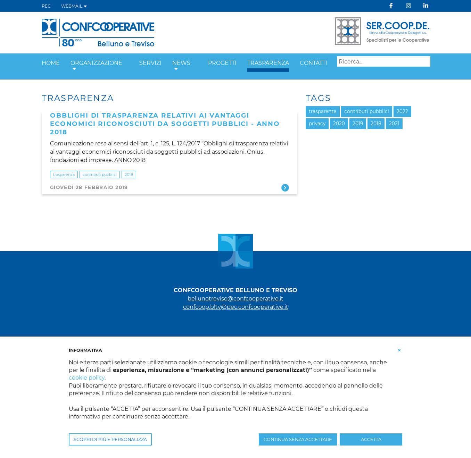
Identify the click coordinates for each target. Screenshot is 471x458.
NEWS (181, 63)
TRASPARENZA (268, 63)
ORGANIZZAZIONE (96, 63)
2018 (129, 174)
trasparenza (64, 174)
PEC (46, 6)
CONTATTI (313, 63)
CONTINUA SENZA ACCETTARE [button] (298, 439)
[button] (74, 69)
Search (331, 71)
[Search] (383, 61)
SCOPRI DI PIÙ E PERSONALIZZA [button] (110, 439)
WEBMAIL (74, 6)
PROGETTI (222, 63)
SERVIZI (150, 63)
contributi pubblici (100, 174)
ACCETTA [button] (371, 439)
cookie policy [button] (87, 377)
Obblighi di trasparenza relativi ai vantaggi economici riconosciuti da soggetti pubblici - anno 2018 (165, 123)
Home (51, 63)
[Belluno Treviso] (98, 32)
